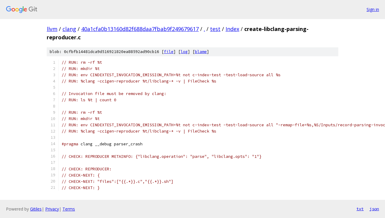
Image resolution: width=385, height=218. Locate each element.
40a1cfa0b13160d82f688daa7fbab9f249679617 (140, 28)
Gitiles (36, 209)
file (168, 51)
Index (232, 28)
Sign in (373, 9)
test (215, 28)
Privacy (52, 209)
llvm (52, 28)
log (184, 51)
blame (201, 51)
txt (360, 208)
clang (69, 28)
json (374, 208)
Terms (68, 209)
